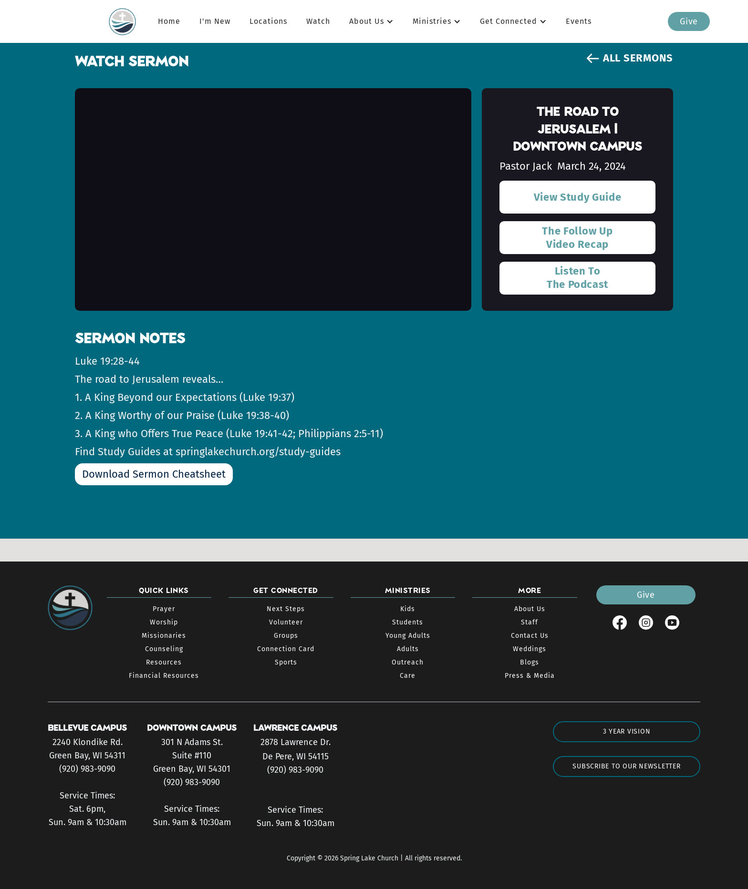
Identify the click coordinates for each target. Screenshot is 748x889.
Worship (164, 622)
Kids (407, 609)
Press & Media (530, 676)
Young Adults (407, 636)
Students (407, 622)
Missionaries (164, 636)
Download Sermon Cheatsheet (154, 474)
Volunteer (286, 622)
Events (579, 21)
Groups (286, 636)
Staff (529, 622)
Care (408, 676)
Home (169, 21)
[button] (371, 21)
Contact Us (530, 636)
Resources (164, 662)
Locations (268, 21)
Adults (408, 649)
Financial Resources (164, 676)
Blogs (529, 662)
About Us (529, 609)
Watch (318, 21)
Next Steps (286, 609)
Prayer (164, 609)
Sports (286, 662)
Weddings (529, 649)
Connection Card (285, 649)
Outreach (408, 662)
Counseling (164, 649)
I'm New (214, 21)
